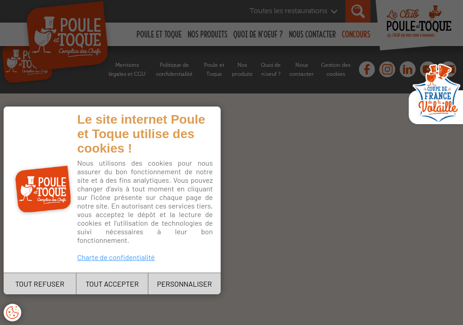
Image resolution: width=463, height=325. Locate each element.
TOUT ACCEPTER (112, 283)
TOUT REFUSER (40, 283)
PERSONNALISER (184, 283)
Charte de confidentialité (116, 257)
